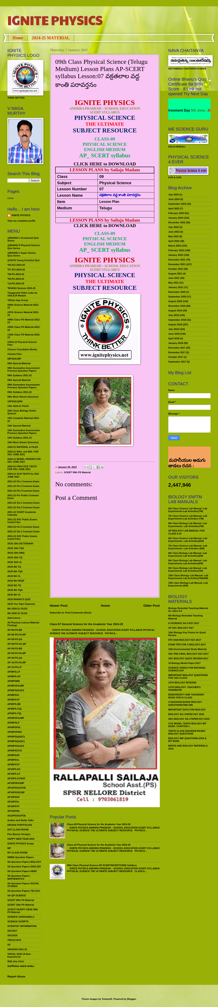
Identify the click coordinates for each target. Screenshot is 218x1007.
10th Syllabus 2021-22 (19, 437)
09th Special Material (18, 380)
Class (62, 176)
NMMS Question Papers (20, 857)
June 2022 (173, 231)
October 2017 (175, 357)
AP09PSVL (13, 760)
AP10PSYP (13, 806)
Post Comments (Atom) (78, 612)
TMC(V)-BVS (14, 940)
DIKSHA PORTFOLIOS (19, 825)
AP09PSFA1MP (15, 718)
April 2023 (173, 208)
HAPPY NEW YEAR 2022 (20, 839)
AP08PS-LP (13, 671)
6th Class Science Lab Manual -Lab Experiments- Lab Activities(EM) (187, 539)
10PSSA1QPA (15, 401)
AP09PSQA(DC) (16, 736)
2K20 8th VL (14, 576)
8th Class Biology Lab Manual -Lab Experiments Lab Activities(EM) (187, 554)
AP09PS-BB (14, 704)
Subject (64, 183)
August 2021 (175, 273)
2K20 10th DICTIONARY (20, 543)
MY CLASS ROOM (17, 852)
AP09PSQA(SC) (16, 741)
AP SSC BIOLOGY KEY (181, 628)
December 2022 (176, 222)
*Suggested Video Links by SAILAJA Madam (22, 294)
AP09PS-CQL (14, 708)
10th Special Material (18, 425)
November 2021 (177, 264)
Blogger (131, 999)
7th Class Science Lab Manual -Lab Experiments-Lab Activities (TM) (187, 517)
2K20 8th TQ (14, 567)
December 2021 (176, 259)
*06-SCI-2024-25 (16, 265)
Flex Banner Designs (18, 834)
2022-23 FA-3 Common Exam (23, 527)
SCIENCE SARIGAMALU (20, 917)
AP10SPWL (13, 811)
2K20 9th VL (14, 594)
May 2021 (173, 282)
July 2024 (173, 194)
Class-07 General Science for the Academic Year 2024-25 (86, 624)
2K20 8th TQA (15, 571)
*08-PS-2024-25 (15, 274)
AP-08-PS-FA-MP (16, 634)
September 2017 (177, 361)
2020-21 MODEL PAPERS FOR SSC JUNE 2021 (24, 460)
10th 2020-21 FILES (18, 406)
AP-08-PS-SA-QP (16, 644)
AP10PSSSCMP (16, 792)
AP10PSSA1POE (16, 787)
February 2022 (176, 250)
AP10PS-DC (14, 769)
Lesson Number (72, 189)
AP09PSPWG (14, 732)
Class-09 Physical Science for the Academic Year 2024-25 (98, 824)
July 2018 (173, 329)
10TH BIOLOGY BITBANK (182, 682)
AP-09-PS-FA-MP (16, 653)
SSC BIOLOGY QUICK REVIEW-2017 (188, 658)
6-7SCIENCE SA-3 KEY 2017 (183, 623)
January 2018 (175, 343)
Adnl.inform (14, 618)
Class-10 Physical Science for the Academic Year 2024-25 (98, 844)
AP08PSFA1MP (15, 685)
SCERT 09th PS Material (77, 472)
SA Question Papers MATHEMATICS (18, 877)
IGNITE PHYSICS (55, 20)
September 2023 (177, 204)
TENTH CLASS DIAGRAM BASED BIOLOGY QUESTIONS (186, 732)
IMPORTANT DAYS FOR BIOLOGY (187, 709)
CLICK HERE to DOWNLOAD (105, 163)
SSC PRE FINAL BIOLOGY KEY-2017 (188, 654)
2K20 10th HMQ (16, 553)
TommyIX (107, 999)
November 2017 (177, 352)
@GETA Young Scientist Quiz (23, 260)
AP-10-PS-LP (14, 667)
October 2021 (175, 269)
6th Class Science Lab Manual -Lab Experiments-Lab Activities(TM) (187, 509)
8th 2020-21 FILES (17, 608)
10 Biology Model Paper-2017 (184, 663)
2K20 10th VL (14, 562)
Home (17, 37)
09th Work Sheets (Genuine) (23, 396)
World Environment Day (184, 110)
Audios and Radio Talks (20, 820)
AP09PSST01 (14, 750)
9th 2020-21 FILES (17, 613)
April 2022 (173, 241)
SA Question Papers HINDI (22, 871)
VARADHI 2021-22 (17, 949)
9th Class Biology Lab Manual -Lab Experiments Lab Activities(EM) (187, 561)
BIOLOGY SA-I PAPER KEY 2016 (186, 714)
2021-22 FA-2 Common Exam (23, 486)
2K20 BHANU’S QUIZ (18, 599)
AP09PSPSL (14, 727)
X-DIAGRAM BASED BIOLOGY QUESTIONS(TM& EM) (185, 703)
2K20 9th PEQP (15, 580)
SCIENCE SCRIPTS (18, 921)
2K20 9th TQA (15, 590)
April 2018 (173, 338)
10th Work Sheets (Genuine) (23, 442)
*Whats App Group (17, 300)
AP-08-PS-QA (14, 639)
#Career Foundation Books (22, 349)
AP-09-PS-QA (14, 658)
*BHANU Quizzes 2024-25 (21, 288)
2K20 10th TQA (15, 548)
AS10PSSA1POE (16, 815)
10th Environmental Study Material (187, 649)
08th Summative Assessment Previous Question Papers (23, 369)
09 (101, 176)
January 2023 (175, 218)
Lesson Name (70, 195)
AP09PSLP (13, 722)
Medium (64, 208)
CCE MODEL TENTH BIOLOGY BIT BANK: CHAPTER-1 (187, 725)
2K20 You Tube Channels (21, 604)
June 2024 (173, 199)
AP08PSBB (13, 681)
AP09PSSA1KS (15, 746)
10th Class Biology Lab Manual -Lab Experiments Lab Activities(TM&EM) (188, 576)
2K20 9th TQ (14, 585)
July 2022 (173, 227)
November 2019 (177, 306)
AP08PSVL (13, 695)
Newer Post (59, 605)
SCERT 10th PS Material (20, 904)
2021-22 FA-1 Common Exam (23, 481)
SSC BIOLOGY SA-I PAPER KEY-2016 (189, 719)
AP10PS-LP (13, 774)
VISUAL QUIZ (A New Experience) (19, 955)
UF (9, 944)
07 (101, 189)
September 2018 (177, 320)
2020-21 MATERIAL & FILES (22, 447)
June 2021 (173, 278)
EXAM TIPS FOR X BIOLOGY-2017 (187, 644)
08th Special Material (18, 363)
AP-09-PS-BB (14, 648)
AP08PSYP (13, 699)
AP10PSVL (13, 801)
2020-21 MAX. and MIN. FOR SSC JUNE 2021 (23, 453)
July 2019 (173, 315)
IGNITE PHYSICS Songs (20, 843)
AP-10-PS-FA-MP (16, 662)
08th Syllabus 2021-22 (19, 375)
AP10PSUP (13, 797)
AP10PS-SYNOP (16, 778)
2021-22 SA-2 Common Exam (23, 507)
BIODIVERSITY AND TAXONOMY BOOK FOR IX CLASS (186, 696)
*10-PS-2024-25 (15, 283)
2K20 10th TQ (14, 557)
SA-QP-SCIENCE (16, 895)
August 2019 (175, 310)
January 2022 (175, 255)
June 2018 (173, 333)
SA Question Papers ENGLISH (24, 866)
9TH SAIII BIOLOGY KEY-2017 (184, 640)
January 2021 (175, 287)
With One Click (15, 961)
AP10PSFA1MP (15, 783)
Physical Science (115, 183)
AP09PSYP (13, 764)
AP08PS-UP (13, 676)
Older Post (151, 605)
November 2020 (177, 292)
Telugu (105, 208)
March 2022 (174, 245)
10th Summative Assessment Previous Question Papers (23, 431)
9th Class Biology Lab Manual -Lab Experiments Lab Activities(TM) (187, 569)
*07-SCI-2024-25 (16, 269)
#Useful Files (14, 354)
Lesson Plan (109, 201)
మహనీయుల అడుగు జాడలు (20, 966)
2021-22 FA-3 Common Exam (23, 490)
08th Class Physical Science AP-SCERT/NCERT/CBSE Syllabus (102, 865)
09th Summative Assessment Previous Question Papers (23, 386)
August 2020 (175, 301)
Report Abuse (16, 976)
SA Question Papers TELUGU (23, 891)
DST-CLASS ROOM (18, 829)
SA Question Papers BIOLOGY (24, 862)
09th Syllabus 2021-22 (19, 392)
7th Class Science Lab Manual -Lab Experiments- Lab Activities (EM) (187, 547)
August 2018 (175, 324)
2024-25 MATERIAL (51, 37)
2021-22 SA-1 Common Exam (23, 502)
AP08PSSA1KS (15, 690)
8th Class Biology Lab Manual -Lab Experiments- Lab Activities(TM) (187, 524)
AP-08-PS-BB (14, 630)
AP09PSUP (13, 755)
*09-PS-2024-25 (15, 279)
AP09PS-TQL (14, 713)
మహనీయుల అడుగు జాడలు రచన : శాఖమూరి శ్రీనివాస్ (186, 452)
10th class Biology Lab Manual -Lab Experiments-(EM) (188, 584)
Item (61, 201)
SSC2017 (12, 930)
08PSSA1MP (14, 358)
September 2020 (177, 296)
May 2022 (173, 236)
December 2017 (176, 347)
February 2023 (176, 213)
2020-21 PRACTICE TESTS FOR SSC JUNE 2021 (22, 467)
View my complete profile (21, 220)
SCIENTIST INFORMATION (22, 926)
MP (9, 848)
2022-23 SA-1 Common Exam (23, 531)
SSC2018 (12, 935)
